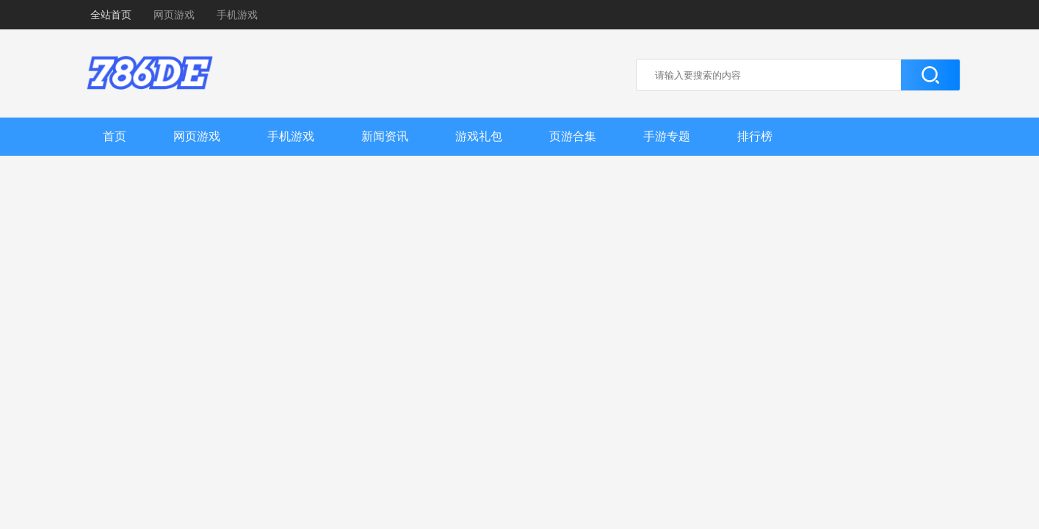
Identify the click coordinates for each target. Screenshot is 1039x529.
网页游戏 (174, 15)
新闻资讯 (384, 136)
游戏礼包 (478, 136)
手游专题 (666, 136)
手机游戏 (237, 15)
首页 (114, 136)
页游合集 (572, 136)
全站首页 (110, 15)
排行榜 (754, 136)
